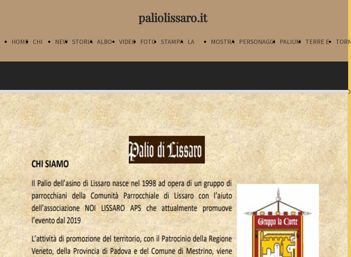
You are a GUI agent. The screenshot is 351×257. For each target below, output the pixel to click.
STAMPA (172, 41)
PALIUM (290, 41)
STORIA (82, 41)
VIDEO (127, 41)
